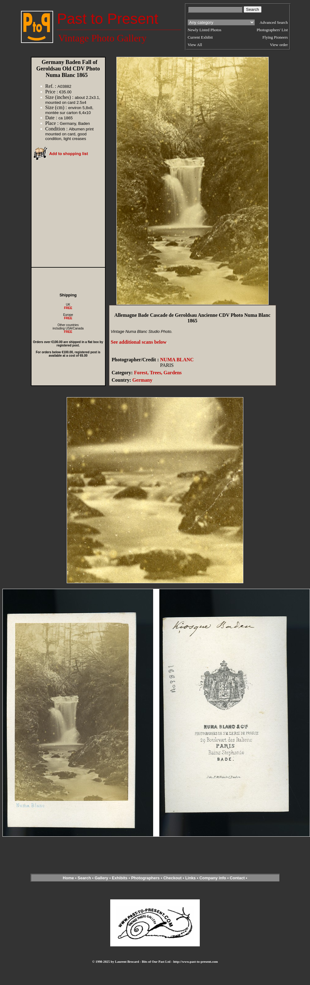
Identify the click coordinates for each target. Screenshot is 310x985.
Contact (237, 878)
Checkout (172, 878)
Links (190, 878)
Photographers (145, 878)
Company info (213, 878)
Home (68, 878)
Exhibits (120, 878)
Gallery (101, 878)
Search (84, 878)
